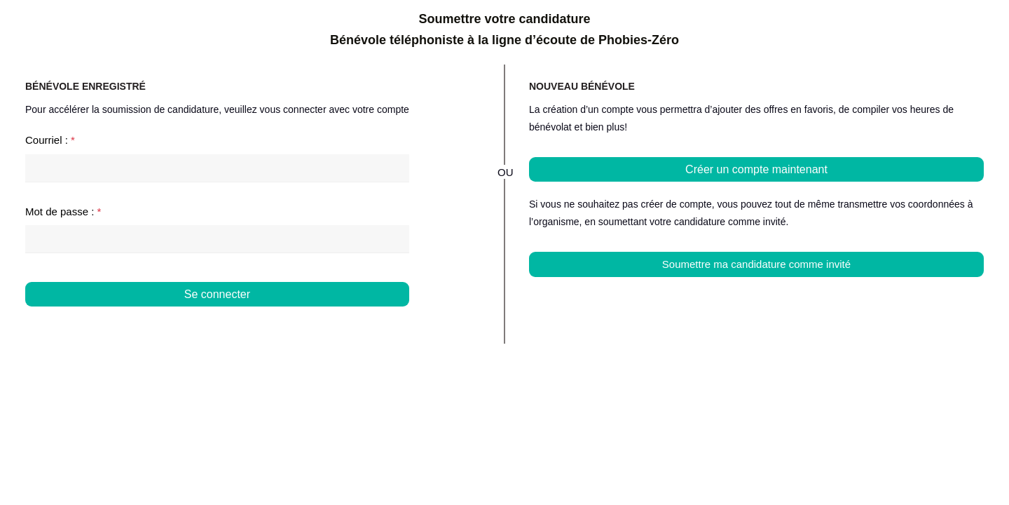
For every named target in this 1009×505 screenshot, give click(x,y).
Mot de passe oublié (362, 321)
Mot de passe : (63, 211)
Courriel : (50, 140)
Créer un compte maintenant (756, 169)
